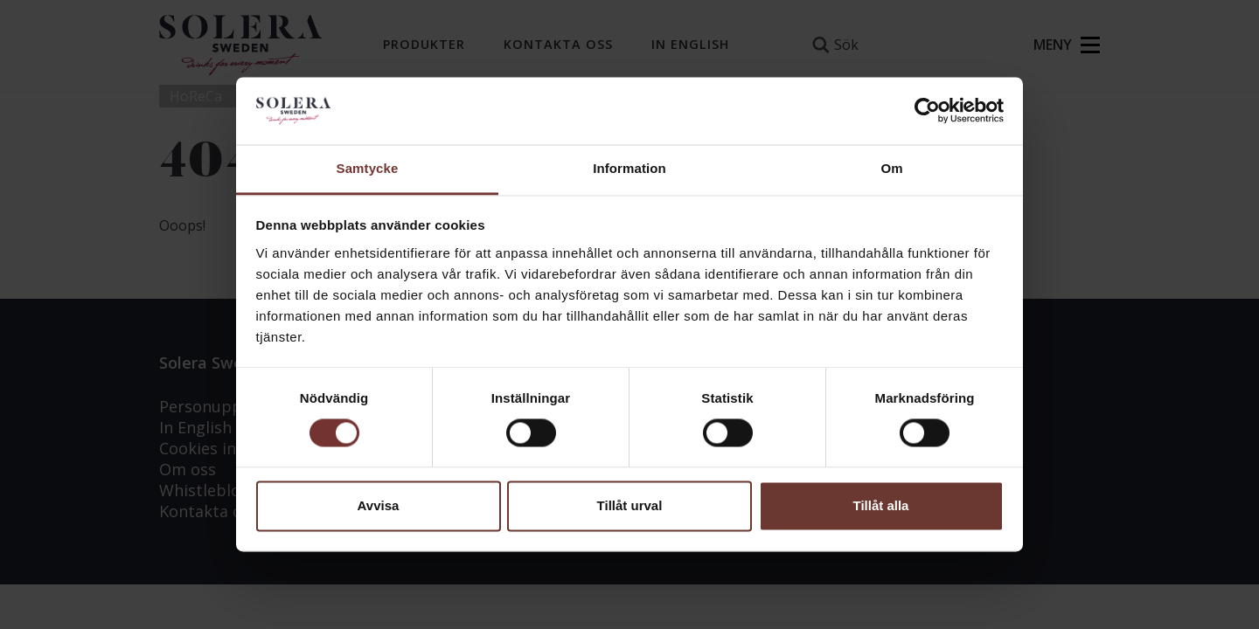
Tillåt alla (881, 505)
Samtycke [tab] (368, 168)
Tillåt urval (630, 505)
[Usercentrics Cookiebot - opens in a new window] (927, 111)
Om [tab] (891, 168)
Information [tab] (629, 168)
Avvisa (379, 505)
